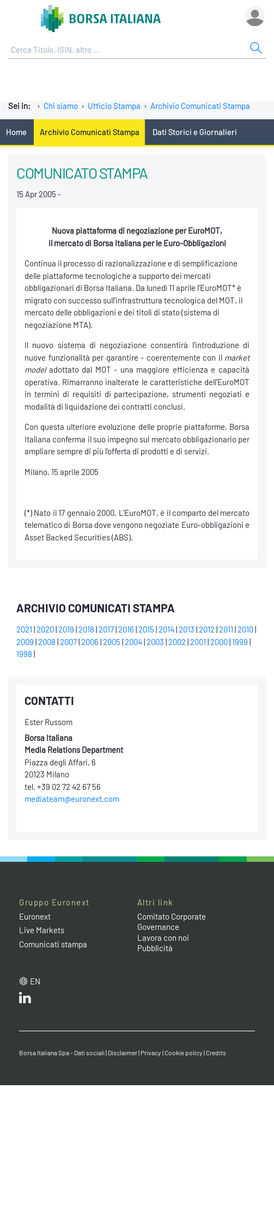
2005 (111, 642)
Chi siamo (61, 106)
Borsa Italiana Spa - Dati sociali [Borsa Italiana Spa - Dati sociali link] (62, 1052)
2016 (126, 629)
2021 (24, 629)
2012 (207, 629)
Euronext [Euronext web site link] (35, 916)
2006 (90, 642)
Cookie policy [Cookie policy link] (184, 1052)
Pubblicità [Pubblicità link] (155, 948)
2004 (133, 642)
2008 (47, 642)
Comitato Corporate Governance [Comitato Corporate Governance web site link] (171, 921)
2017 (106, 629)
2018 (86, 629)
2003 (155, 642)
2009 (25, 642)
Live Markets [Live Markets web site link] (41, 930)
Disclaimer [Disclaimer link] (122, 1052)
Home (16, 132)
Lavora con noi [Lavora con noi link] (163, 937)
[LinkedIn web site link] (25, 1000)
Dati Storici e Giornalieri (195, 132)
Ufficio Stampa (114, 106)
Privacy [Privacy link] (151, 1052)
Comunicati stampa (53, 944)
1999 (240, 642)
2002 (177, 642)
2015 (146, 629)
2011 (226, 629)
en (35, 981)
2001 (198, 642)
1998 (24, 654)
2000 (219, 642)
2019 (66, 629)
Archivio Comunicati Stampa (200, 106)
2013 (186, 629)
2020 (45, 629)
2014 (166, 629)
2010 (245, 629)
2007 (68, 642)
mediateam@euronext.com (72, 799)
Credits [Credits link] (216, 1052)
